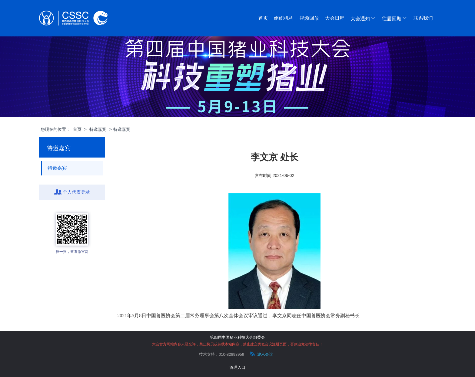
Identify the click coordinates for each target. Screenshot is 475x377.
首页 (263, 18)
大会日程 (334, 18)
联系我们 (423, 18)
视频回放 (309, 18)
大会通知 (363, 18)
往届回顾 (394, 18)
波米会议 (260, 354)
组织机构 (284, 18)
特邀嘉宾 (97, 129)
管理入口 (237, 367)
